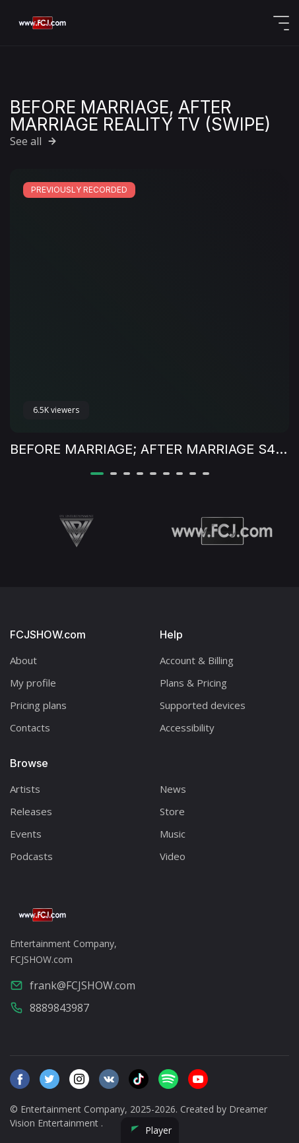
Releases (31, 811)
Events (26, 833)
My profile (33, 682)
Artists (25, 788)
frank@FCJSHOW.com (72, 985)
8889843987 (49, 1008)
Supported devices (203, 705)
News (173, 788)
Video (172, 856)
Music (172, 833)
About (23, 660)
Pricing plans (38, 705)
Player (150, 1130)
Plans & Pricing (193, 682)
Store (172, 811)
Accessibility (187, 727)
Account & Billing (197, 660)
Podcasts (31, 856)
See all (34, 141)
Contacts (30, 727)
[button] (97, 473)
